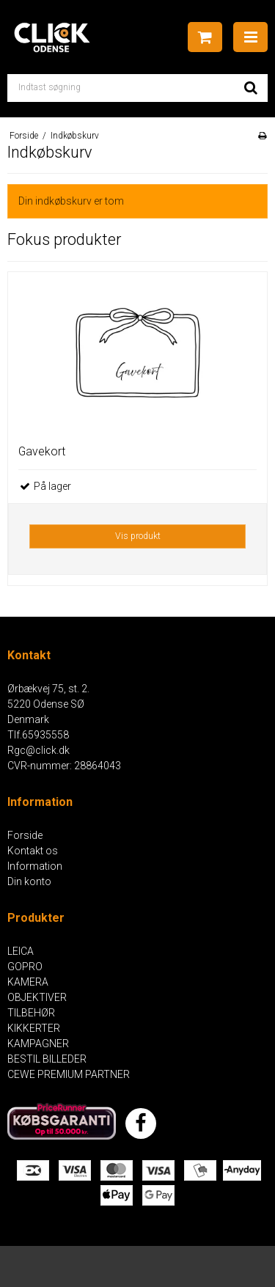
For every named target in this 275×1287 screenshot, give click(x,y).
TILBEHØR (31, 1013)
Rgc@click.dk (38, 750)
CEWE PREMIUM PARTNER (68, 1074)
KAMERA (27, 982)
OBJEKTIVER (37, 997)
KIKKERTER (33, 1028)
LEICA (20, 951)
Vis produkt (138, 536)
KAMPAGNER (38, 1043)
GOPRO (25, 966)
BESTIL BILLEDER (47, 1059)
